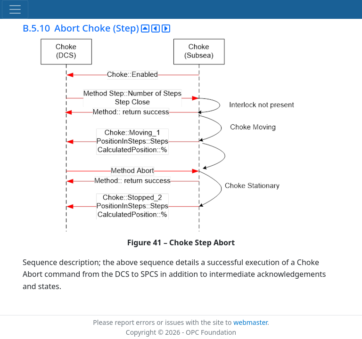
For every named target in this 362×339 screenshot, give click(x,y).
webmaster (250, 322)
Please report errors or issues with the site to (163, 322)
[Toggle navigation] (15, 9)
